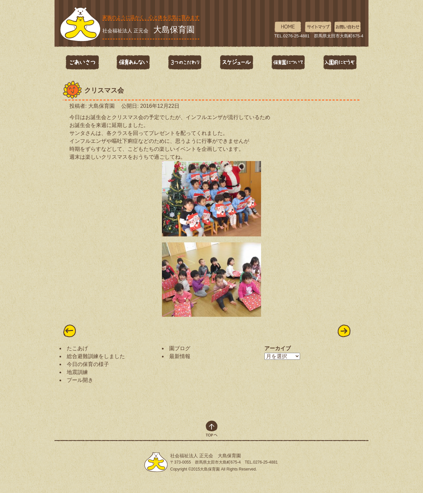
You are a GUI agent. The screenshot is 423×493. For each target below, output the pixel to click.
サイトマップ (317, 27)
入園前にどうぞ (340, 62)
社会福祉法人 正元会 (148, 29)
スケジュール (236, 62)
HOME (287, 27)
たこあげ (77, 348)
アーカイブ (277, 348)
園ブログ (179, 348)
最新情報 (179, 356)
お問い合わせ (347, 27)
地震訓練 (77, 372)
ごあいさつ (82, 62)
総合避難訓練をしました (96, 356)
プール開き (80, 380)
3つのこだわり (185, 62)
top (211, 429)
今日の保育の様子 (88, 364)
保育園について (288, 62)
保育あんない (133, 62)
